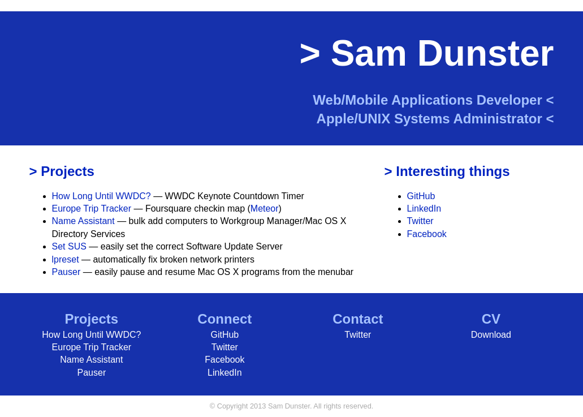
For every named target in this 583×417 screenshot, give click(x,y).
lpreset (65, 259)
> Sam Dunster (427, 53)
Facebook (427, 234)
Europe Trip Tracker (92, 208)
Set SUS (69, 246)
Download (491, 334)
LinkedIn (424, 208)
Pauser (66, 272)
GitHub (421, 196)
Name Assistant (83, 221)
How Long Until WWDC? (101, 196)
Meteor (265, 208)
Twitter (420, 221)
